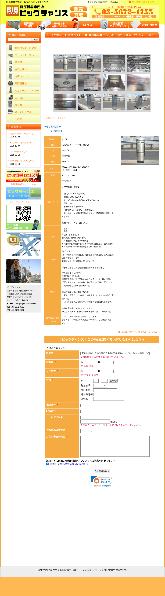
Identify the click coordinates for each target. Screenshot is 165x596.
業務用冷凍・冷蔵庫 (25, 48)
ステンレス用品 (23, 111)
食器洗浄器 (21, 69)
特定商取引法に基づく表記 (143, 2)
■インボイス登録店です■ (21, 143)
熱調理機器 (21, 83)
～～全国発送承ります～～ (21, 152)
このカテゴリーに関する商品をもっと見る (139, 332)
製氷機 (18, 62)
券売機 (18, 104)
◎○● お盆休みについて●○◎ (22, 161)
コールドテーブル (24, 55)
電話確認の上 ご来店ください (22, 133)
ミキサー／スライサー (27, 90)
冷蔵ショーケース (24, 76)
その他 (18, 119)
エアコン (19, 97)
